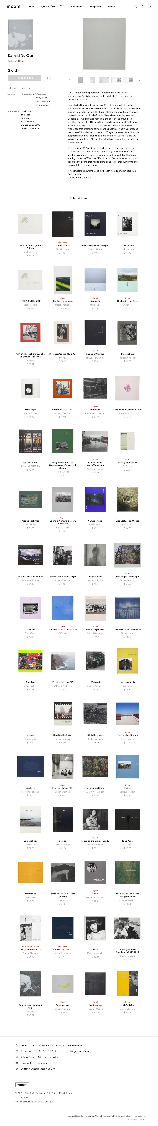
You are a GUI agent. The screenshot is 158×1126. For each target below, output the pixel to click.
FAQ (39, 1057)
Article (36, 1045)
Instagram (43, 1063)
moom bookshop (13, 7)
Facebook (27, 1063)
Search (136, 7)
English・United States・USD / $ (38, 1068)
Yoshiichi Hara (16, 60)
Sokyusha (26, 88)
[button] (139, 80)
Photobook (77, 6)
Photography (27, 94)
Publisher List (75, 1045)
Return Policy (27, 1057)
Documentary (43, 105)
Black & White (43, 101)
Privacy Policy (51, 1057)
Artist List (60, 1045)
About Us (26, 1045)
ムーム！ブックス (53, 6)
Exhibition (47, 1045)
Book (31, 6)
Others (111, 6)
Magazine (95, 6)
